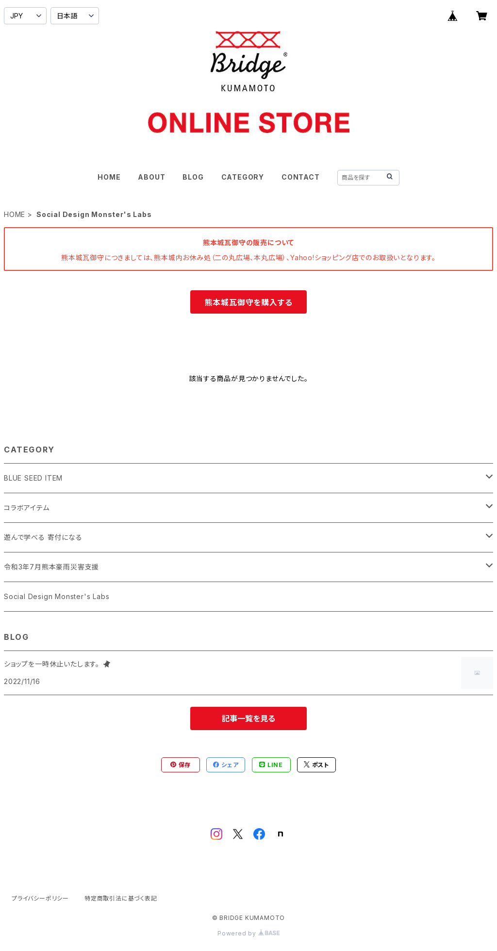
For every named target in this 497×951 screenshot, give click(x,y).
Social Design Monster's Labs (56, 596)
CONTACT (301, 177)
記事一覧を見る (248, 718)
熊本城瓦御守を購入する (249, 302)
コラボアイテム (27, 507)
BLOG (192, 177)
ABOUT (151, 177)
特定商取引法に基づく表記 (120, 898)
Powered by (248, 933)
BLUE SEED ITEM (33, 478)
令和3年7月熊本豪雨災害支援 (51, 567)
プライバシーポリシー (40, 898)
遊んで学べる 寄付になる (43, 537)
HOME (109, 177)
